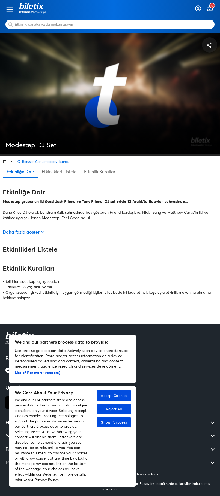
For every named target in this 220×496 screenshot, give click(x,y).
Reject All (114, 408)
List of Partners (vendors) (37, 372)
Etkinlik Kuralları (100, 171)
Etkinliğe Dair (20, 171)
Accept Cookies (114, 395)
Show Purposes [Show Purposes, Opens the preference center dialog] (114, 422)
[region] (72, 410)
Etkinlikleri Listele (59, 171)
